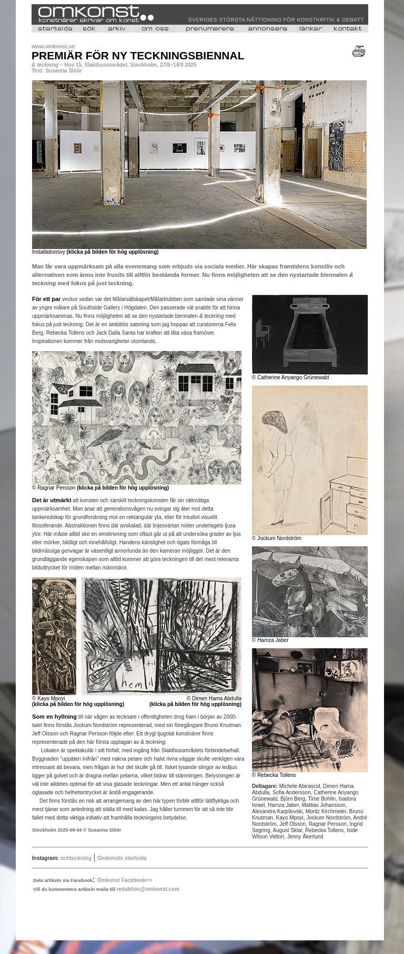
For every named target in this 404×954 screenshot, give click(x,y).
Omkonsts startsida (121, 858)
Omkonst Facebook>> (124, 880)
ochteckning (75, 858)
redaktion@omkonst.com (147, 889)
